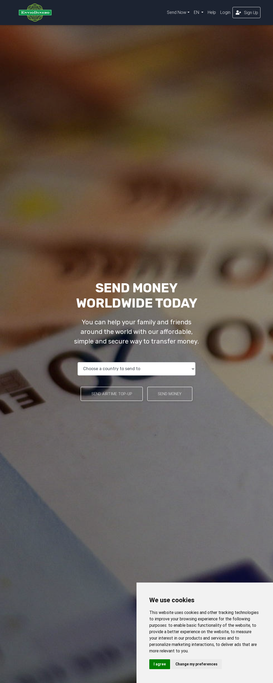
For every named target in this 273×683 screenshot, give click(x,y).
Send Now (176, 13)
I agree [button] (160, 664)
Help (212, 13)
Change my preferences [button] (196, 664)
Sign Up (246, 13)
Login (225, 13)
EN (197, 13)
